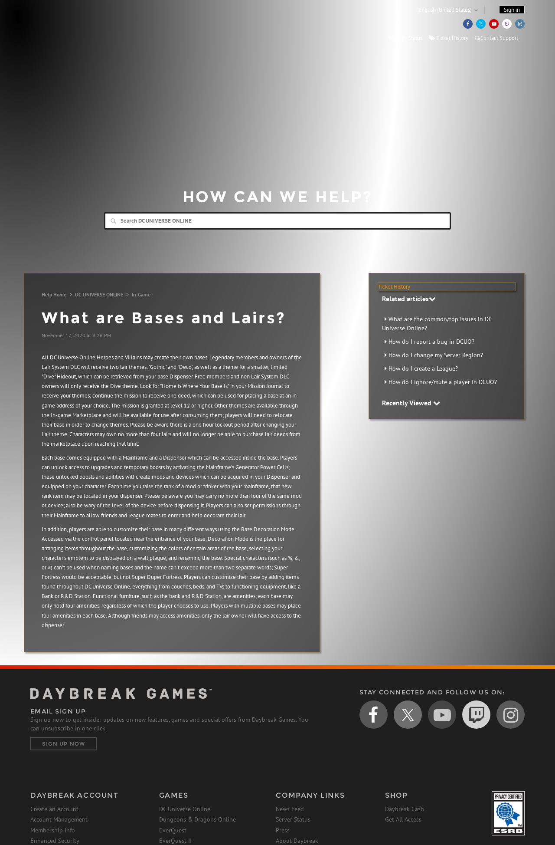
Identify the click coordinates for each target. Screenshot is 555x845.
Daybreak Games (69, 24)
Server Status (405, 38)
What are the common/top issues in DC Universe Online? (437, 323)
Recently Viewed (411, 402)
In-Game (141, 294)
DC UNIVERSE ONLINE (99, 294)
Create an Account (54, 809)
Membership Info (52, 830)
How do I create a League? (423, 368)
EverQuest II (175, 841)
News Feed (290, 809)
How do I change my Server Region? (435, 355)
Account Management (59, 819)
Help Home (54, 294)
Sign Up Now (63, 743)
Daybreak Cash (404, 809)
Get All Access (403, 819)
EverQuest (172, 830)
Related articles (409, 298)
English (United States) (445, 9)
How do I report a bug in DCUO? (431, 341)
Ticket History (448, 38)
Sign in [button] (512, 9)
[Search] (277, 221)
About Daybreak (297, 841)
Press (283, 830)
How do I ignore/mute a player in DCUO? (442, 382)
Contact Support (496, 38)
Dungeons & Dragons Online (197, 819)
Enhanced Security (54, 841)
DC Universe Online (184, 809)
